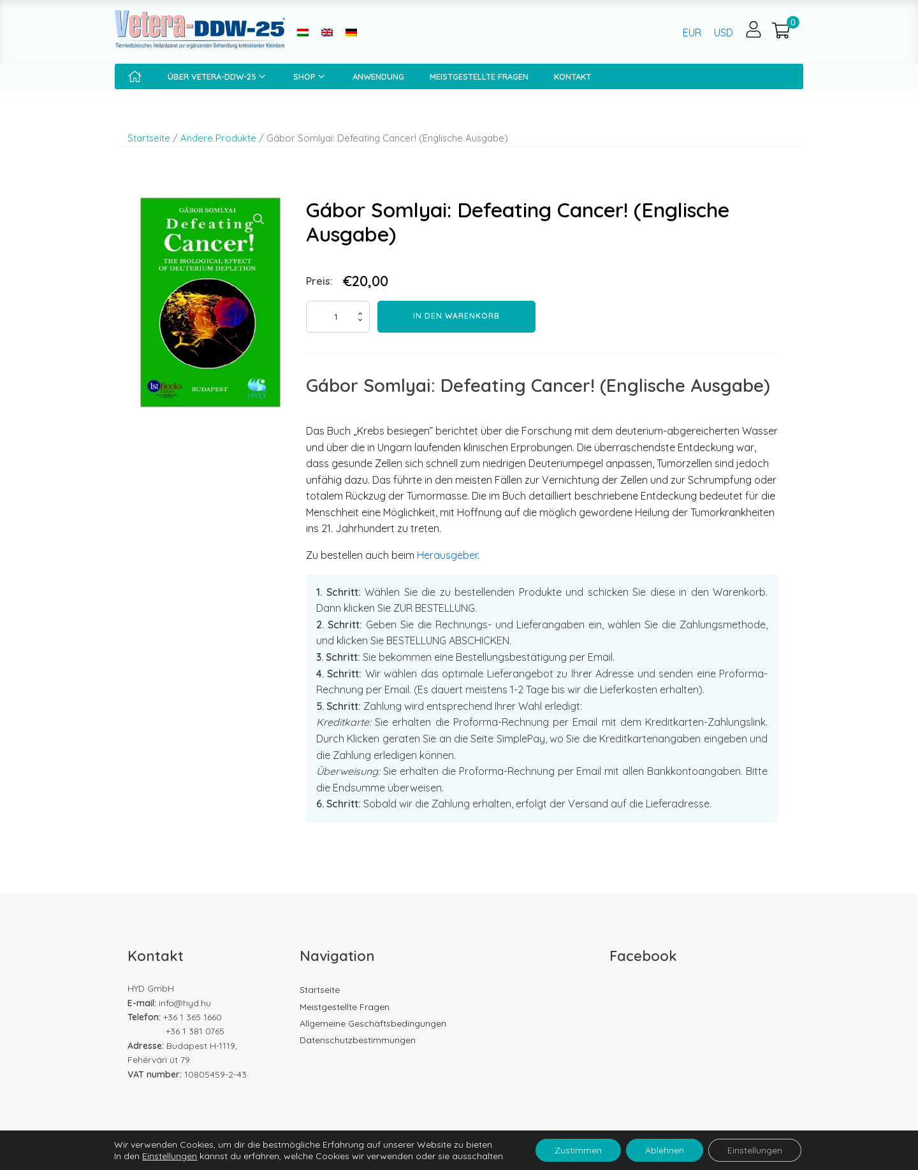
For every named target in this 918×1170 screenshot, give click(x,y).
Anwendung (378, 76)
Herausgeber (447, 555)
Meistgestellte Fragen (479, 76)
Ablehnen (664, 1150)
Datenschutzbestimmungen (358, 1040)
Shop (310, 76)
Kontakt (572, 76)
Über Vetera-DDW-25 (218, 76)
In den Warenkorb (456, 316)
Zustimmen (578, 1150)
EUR (692, 32)
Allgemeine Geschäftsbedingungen (373, 1023)
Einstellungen (169, 1156)
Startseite (148, 138)
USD (723, 32)
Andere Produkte (218, 138)
